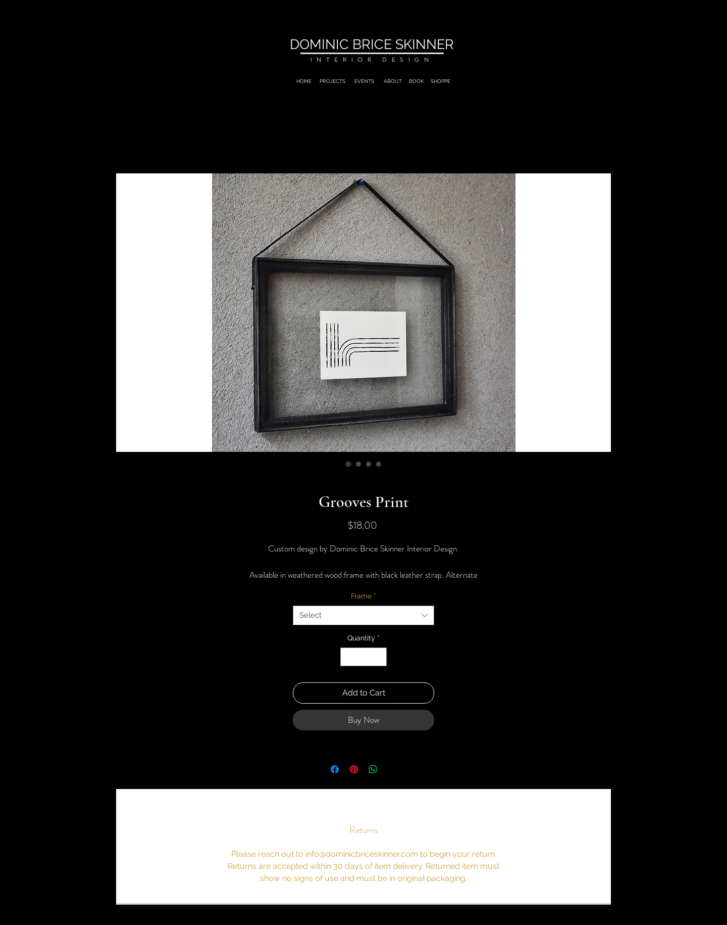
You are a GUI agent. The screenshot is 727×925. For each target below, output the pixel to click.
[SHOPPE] (440, 81)
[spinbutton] (363, 657)
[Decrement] (348, 657)
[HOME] (304, 81)
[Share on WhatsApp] (373, 769)
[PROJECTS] (332, 81)
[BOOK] (416, 81)
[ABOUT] (392, 81)
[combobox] (363, 615)
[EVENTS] (364, 81)
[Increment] (379, 657)
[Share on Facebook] (335, 769)
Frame (363, 596)
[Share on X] (392, 769)
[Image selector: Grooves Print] (348, 464)
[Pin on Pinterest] (354, 769)
